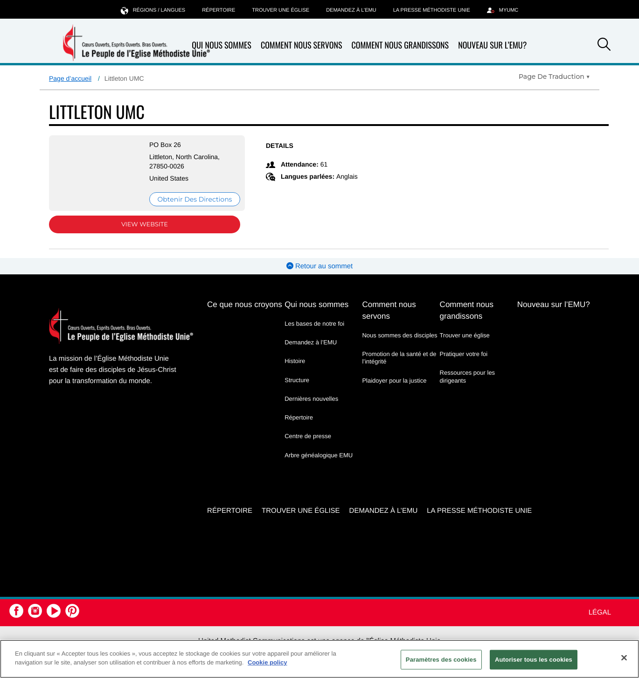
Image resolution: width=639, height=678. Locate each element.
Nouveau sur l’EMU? (492, 45)
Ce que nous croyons (244, 304)
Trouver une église (280, 10)
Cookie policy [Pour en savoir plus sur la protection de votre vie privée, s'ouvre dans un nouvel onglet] (267, 662)
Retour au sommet (319, 266)
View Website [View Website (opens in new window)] (144, 224)
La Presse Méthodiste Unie (431, 10)
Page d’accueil (70, 78)
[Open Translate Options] (554, 76)
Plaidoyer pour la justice (394, 380)
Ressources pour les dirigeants (467, 376)
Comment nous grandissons (400, 45)
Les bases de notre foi (314, 323)
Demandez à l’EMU (351, 10)
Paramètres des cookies (441, 659)
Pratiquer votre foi (464, 353)
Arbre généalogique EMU (319, 455)
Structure (297, 380)
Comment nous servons (301, 45)
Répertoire (218, 10)
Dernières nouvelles (311, 398)
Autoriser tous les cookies (533, 659)
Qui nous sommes (221, 45)
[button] (604, 46)
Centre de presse (308, 436)
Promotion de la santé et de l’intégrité (399, 357)
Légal (600, 612)
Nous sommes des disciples (399, 335)
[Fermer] (624, 657)
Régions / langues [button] (153, 10)
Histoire (295, 360)
